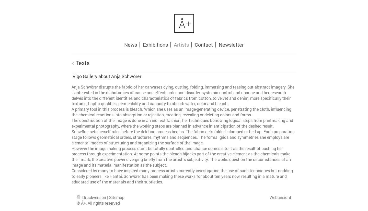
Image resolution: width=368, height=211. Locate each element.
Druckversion (92, 197)
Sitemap (116, 197)
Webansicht (280, 197)
